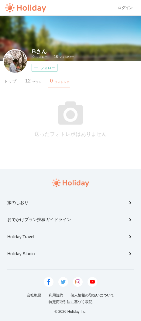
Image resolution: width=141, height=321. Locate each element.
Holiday (25, 8)
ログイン (125, 8)
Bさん (39, 51)
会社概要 (34, 295)
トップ (10, 81)
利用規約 (56, 295)
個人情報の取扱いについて (92, 295)
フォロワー (64, 57)
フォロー (40, 57)
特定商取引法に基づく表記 (70, 302)
